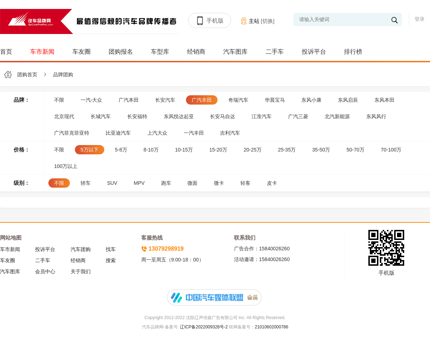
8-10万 (151, 150)
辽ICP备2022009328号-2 (203, 326)
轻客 (245, 183)
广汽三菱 (298, 116)
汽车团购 (81, 249)
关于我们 (81, 271)
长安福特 (137, 116)
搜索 (111, 260)
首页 (6, 51)
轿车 (86, 183)
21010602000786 (271, 326)
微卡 (219, 183)
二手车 (275, 51)
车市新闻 (42, 51)
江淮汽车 (262, 116)
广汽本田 (129, 100)
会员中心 (45, 271)
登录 (420, 19)
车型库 (160, 51)
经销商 (196, 51)
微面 (192, 183)
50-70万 (355, 150)
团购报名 (121, 51)
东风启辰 (348, 100)
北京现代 (64, 116)
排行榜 (353, 51)
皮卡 (272, 183)
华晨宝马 (275, 100)
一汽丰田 (194, 133)
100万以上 (65, 166)
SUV (112, 183)
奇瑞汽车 (238, 100)
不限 (59, 100)
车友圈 (81, 51)
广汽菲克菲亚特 (71, 133)
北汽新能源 (337, 116)
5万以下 (90, 150)
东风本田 (384, 100)
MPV (139, 183)
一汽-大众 (91, 100)
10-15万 (184, 150)
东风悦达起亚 (179, 116)
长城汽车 (101, 116)
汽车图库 (235, 51)
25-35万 (287, 150)
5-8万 (121, 150)
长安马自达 (222, 116)
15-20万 (218, 150)
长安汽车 (165, 100)
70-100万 (391, 150)
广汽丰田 (202, 100)
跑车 (166, 183)
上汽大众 (157, 133)
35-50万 (321, 150)
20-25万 (253, 150)
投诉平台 (314, 51)
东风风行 (376, 116)
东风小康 (311, 100)
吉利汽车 (230, 133)
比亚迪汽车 (118, 133)
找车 (111, 249)
